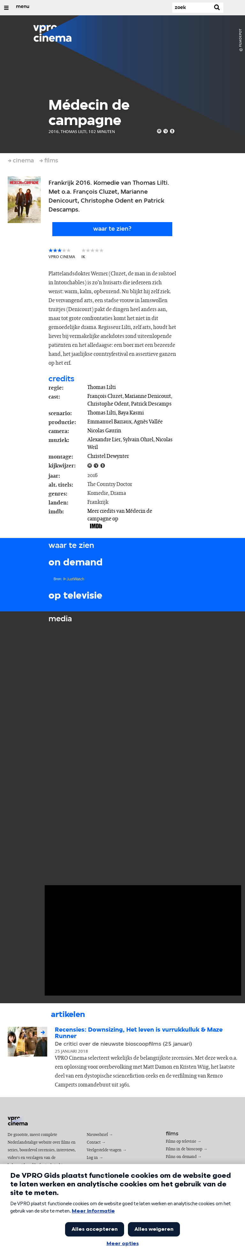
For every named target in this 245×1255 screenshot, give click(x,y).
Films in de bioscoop (184, 1149)
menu (22, 6)
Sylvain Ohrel (138, 439)
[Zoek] (191, 8)
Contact (93, 1142)
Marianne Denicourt (148, 396)
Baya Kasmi (131, 412)
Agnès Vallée (148, 421)
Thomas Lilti (101, 387)
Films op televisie (181, 1141)
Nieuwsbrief (97, 1135)
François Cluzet (104, 396)
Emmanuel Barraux (109, 421)
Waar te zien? (112, 229)
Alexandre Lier (104, 439)
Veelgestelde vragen (104, 1150)
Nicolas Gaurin (104, 430)
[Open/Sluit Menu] (6, 7)
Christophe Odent (108, 403)
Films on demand (181, 1157)
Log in (92, 1158)
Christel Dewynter (108, 456)
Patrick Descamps (151, 403)
